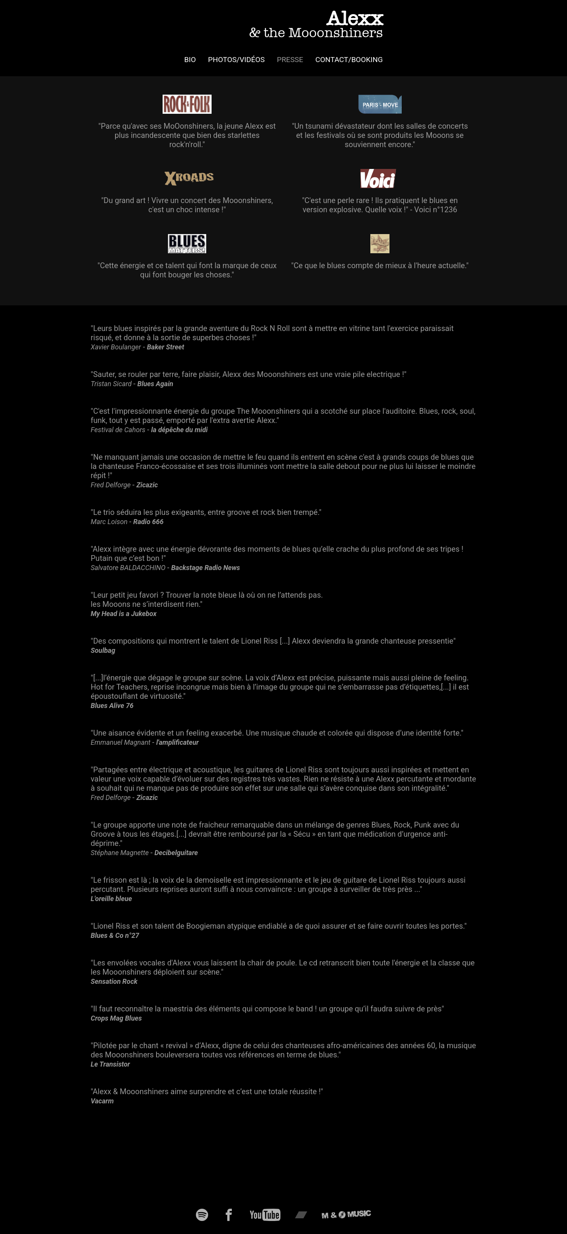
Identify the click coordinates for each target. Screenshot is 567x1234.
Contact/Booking (349, 59)
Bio (190, 59)
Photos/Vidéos (236, 59)
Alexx (316, 24)
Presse (290, 59)
